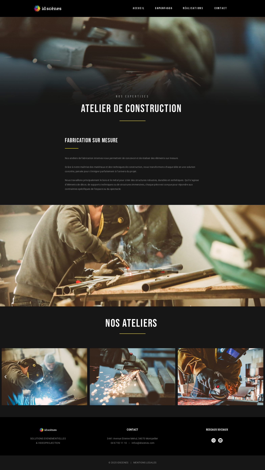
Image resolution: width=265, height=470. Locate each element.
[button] (5, 377)
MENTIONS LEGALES (144, 462)
